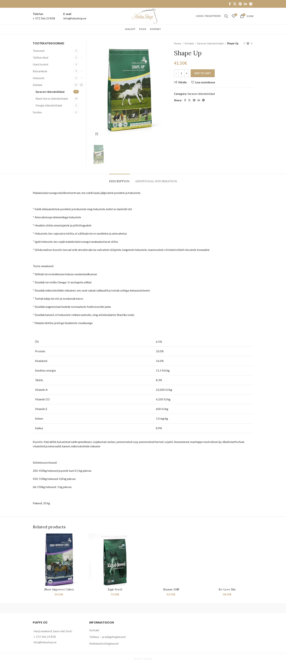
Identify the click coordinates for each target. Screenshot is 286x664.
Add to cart (202, 73)
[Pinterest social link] (240, 4)
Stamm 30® (171, 589)
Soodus (37, 112)
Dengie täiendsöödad (49, 105)
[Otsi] (226, 16)
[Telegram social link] (250, 4)
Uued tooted (40, 64)
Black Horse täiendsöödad (52, 98)
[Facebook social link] (230, 4)
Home (178, 43)
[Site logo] (143, 15)
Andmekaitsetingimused (103, 643)
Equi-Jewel (115, 589)
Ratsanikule (40, 71)
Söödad (189, 43)
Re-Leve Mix (227, 589)
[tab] (119, 179)
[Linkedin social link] (245, 4)
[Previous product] (244, 43)
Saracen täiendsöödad (210, 43)
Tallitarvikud (40, 57)
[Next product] (251, 43)
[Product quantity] (181, 73)
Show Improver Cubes (59, 589)
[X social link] (235, 4)
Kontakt (94, 630)
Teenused (38, 50)
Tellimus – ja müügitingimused (107, 636)
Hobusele (38, 78)
